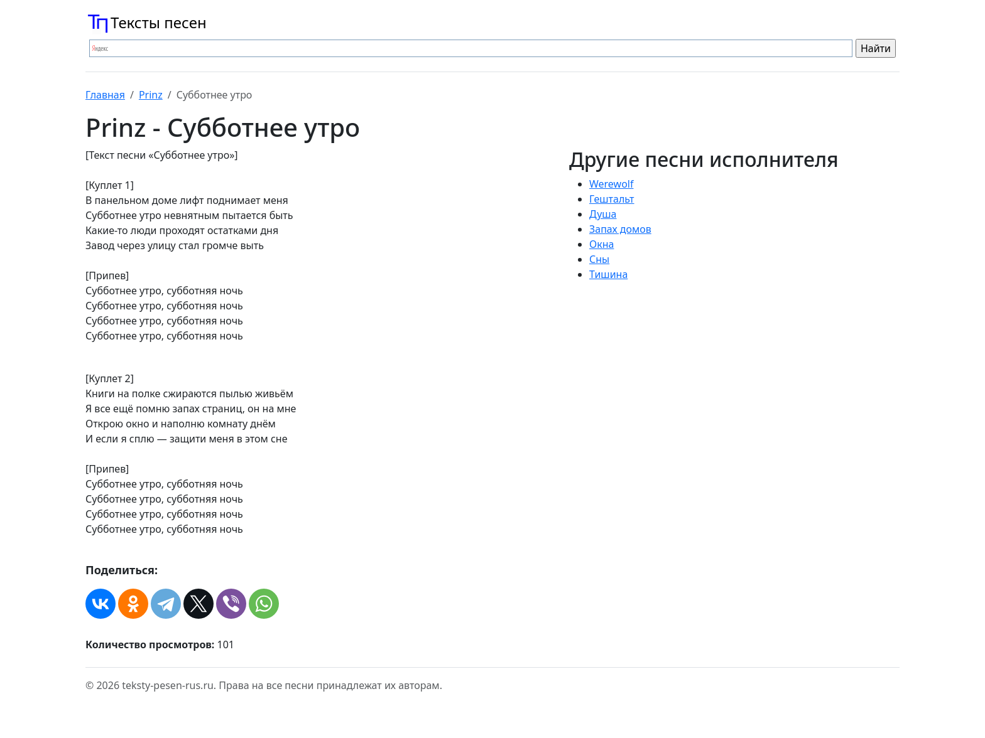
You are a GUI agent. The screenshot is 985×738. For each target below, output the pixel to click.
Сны (599, 259)
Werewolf (611, 184)
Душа (603, 214)
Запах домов (620, 229)
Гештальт (611, 199)
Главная (105, 95)
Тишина (608, 274)
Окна (601, 244)
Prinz (151, 95)
